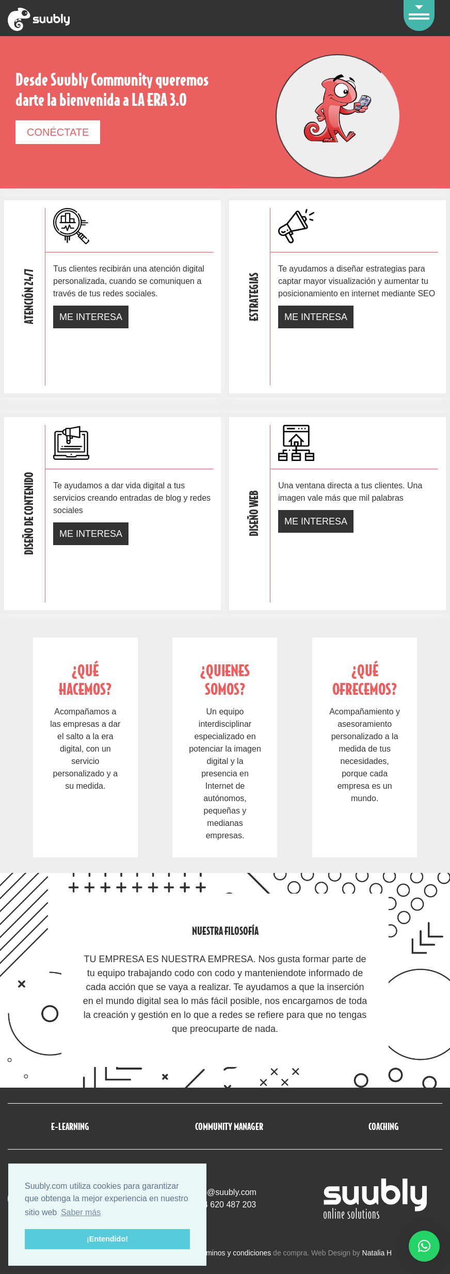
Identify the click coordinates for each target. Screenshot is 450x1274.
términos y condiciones (234, 1253)
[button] (424, 1246)
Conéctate (58, 132)
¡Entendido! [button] (107, 1239)
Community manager (229, 1126)
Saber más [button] (81, 1212)
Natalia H (377, 1253)
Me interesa (90, 317)
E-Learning (70, 1126)
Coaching (383, 1126)
